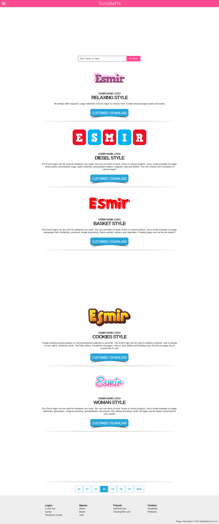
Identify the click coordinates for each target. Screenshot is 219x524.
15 (121, 489)
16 (129, 489)
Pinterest (152, 512)
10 (79, 489)
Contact (152, 505)
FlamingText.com (121, 512)
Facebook (152, 508)
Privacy (178, 521)
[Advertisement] (109, 31)
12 (95, 489)
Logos (48, 505)
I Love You (50, 508)
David (82, 512)
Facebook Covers (53, 515)
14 (112, 489)
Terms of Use (187, 521)
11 (87, 489)
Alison (82, 508)
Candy (48, 512)
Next (139, 489)
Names (83, 505)
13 (104, 489)
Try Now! (133, 58)
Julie (81, 515)
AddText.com (119, 508)
